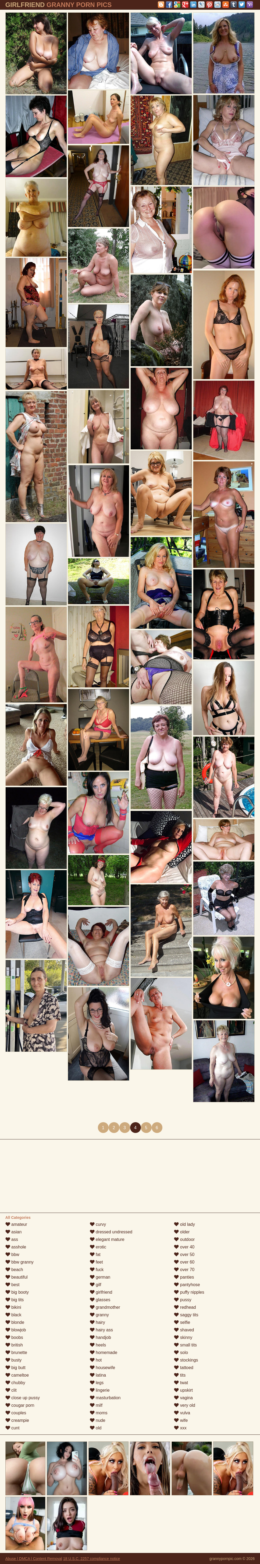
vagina (183, 1397)
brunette (16, 1352)
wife (181, 1420)
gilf (95, 1284)
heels (98, 1345)
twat (181, 1382)
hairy (97, 1322)
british (14, 1345)
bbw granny (19, 1262)
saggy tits (186, 1315)
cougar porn (19, 1405)
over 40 (184, 1247)
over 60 (184, 1262)
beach (14, 1269)
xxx (180, 1428)
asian (13, 1232)
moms (99, 1413)
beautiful (16, 1277)
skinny (183, 1337)
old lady (184, 1224)
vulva (182, 1413)
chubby (15, 1382)
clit (11, 1390)
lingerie (100, 1390)
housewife (102, 1367)
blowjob (15, 1330)
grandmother (105, 1307)
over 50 (184, 1254)
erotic (98, 1247)
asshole (15, 1247)
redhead (185, 1307)
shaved (184, 1330)
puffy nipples (189, 1292)
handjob (100, 1337)
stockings (186, 1360)
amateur (16, 1224)
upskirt (183, 1390)
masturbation (105, 1397)
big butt (15, 1367)
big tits (14, 1299)
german (100, 1277)
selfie (182, 1322)
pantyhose (187, 1284)
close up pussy (22, 1397)
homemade (103, 1352)
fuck (97, 1269)
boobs (14, 1337)
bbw (12, 1254)
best (12, 1284)
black (13, 1315)
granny (99, 1315)
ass (11, 1239)
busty (13, 1360)
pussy (182, 1299)
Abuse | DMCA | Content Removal (33, 1558)
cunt (12, 1428)
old (96, 1428)
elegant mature (107, 1239)
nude (97, 1420)
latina (98, 1375)
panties (184, 1277)
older (182, 1232)
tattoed (183, 1367)
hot (96, 1360)
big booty (17, 1292)
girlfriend (101, 1292)
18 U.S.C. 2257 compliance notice (91, 1558)
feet (96, 1262)
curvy (98, 1224)
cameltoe (17, 1375)
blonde (14, 1322)
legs (97, 1382)
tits (180, 1375)
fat (95, 1254)
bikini (13, 1307)
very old (184, 1405)
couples (15, 1413)
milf (96, 1405)
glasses (100, 1299)
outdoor (184, 1239)
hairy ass (101, 1330)
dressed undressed (111, 1232)
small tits (185, 1345)
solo (181, 1352)
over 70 (184, 1269)
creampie (17, 1420)
